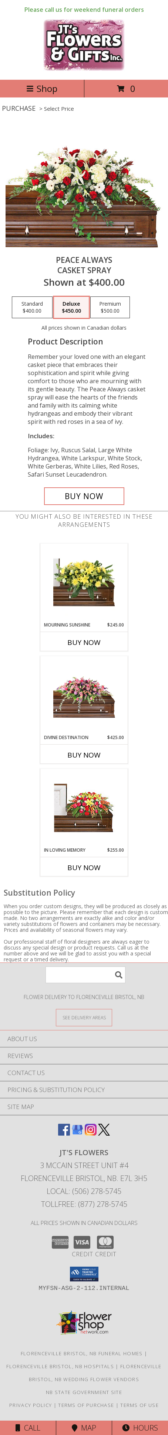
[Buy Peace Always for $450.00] (84, 496)
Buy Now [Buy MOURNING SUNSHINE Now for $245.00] (84, 642)
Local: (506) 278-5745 (84, 1191)
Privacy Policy (30, 1405)
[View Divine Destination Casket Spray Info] (84, 695)
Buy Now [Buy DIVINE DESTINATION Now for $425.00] (84, 755)
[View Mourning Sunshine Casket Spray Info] (84, 582)
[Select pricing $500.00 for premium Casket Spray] (110, 307)
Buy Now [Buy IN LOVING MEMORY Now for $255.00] (84, 867)
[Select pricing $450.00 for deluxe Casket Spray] (71, 307)
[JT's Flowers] (84, 68)
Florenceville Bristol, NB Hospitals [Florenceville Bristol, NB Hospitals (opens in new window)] (60, 1366)
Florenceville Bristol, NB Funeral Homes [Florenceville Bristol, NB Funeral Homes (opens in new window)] (82, 1353)
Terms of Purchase (86, 1405)
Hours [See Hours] (140, 1428)
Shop (41, 88)
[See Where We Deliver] (84, 1017)
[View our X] (104, 1133)
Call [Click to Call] (28, 1428)
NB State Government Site (84, 1392)
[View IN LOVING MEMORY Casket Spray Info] (84, 808)
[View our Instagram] (91, 1133)
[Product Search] (85, 975)
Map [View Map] (84, 1428)
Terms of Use (139, 1405)
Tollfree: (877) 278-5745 (84, 1204)
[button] (84, 1274)
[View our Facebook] (64, 1133)
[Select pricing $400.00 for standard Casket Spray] (32, 307)
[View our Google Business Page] (77, 1133)
